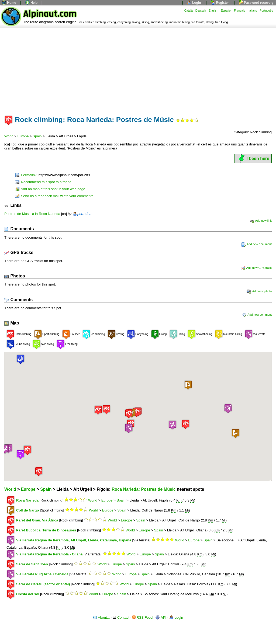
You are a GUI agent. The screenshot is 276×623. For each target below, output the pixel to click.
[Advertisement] (138, 68)
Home (9, 3)
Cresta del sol (27, 594)
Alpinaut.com (50, 14)
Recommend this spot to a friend (43, 182)
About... (101, 617)
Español (226, 10)
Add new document (256, 244)
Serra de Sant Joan (32, 564)
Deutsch (200, 10)
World (8, 136)
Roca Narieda (27, 500)
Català (188, 10)
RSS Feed (142, 617)
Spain (37, 136)
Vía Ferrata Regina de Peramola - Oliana (49, 554)
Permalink (25, 175)
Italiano (252, 10)
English (213, 10)
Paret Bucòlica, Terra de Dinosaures (46, 530)
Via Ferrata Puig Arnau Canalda (42, 574)
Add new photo (259, 291)
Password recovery (256, 3)
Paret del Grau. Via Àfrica (37, 520)
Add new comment (257, 314)
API (161, 617)
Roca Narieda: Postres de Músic (143, 489)
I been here (253, 158)
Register (220, 3)
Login (194, 3)
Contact (121, 617)
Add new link (261, 220)
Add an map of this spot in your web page (50, 189)
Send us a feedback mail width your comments (54, 196)
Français (239, 10)
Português (266, 10)
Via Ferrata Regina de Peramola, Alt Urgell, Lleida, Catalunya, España (73, 540)
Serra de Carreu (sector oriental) (43, 584)
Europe (23, 136)
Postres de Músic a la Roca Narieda (32, 214)
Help (31, 3)
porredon (84, 214)
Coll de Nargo (27, 510)
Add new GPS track (256, 267)
